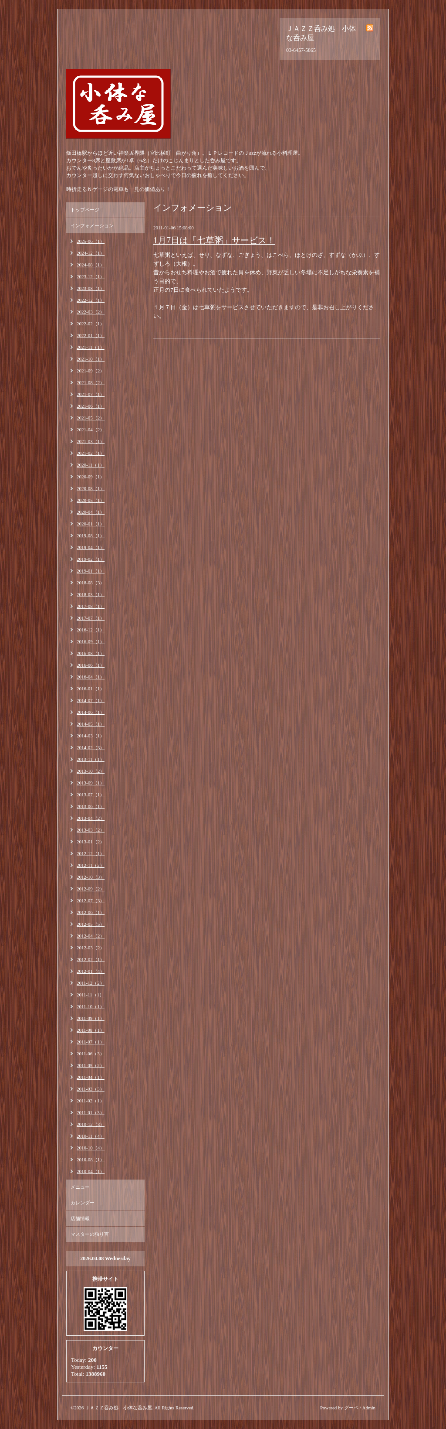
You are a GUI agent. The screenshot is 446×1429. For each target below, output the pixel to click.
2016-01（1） (91, 688)
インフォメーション (92, 225)
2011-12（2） (91, 983)
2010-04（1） (91, 1171)
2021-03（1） (91, 441)
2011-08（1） (91, 1030)
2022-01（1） (91, 335)
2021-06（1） (91, 406)
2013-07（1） (91, 794)
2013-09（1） (91, 782)
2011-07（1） (91, 1041)
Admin (368, 1407)
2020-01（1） (91, 523)
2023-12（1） (91, 276)
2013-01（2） (91, 841)
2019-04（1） (91, 547)
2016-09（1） (91, 641)
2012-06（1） (91, 912)
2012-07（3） (91, 900)
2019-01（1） (91, 570)
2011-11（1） (90, 994)
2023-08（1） (91, 288)
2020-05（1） (91, 500)
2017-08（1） (91, 606)
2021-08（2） (91, 382)
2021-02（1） (91, 453)
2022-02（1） (91, 323)
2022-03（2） (91, 311)
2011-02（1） (91, 1100)
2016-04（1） (91, 676)
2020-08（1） (91, 488)
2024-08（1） (91, 264)
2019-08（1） (91, 535)
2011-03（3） (91, 1088)
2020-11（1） (91, 464)
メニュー (80, 1187)
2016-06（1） (91, 665)
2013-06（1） (91, 806)
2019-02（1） (91, 559)
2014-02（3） (91, 747)
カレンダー (83, 1202)
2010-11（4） (91, 1136)
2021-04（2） (91, 429)
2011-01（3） (91, 1112)
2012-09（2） (91, 888)
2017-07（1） (91, 618)
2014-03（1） (91, 735)
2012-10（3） (91, 877)
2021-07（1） (91, 394)
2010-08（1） (91, 1159)
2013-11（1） (91, 759)
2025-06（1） (91, 241)
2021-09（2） (91, 370)
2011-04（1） (91, 1077)
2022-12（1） (91, 300)
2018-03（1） (91, 594)
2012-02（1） (91, 959)
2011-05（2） (91, 1065)
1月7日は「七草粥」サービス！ (214, 240)
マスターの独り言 (90, 1234)
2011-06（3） (91, 1053)
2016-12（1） (91, 629)
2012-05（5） (91, 924)
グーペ (351, 1407)
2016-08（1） (91, 653)
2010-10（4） (91, 1147)
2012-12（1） (91, 853)
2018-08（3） (91, 582)
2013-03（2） (91, 829)
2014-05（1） (91, 723)
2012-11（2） (91, 865)
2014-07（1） (91, 700)
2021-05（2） (91, 417)
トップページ (85, 209)
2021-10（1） (91, 359)
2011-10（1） (91, 1006)
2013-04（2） (91, 818)
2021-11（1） (91, 347)
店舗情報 (80, 1218)
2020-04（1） (91, 512)
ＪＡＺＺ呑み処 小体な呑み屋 (118, 1407)
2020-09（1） (91, 476)
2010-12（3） (91, 1124)
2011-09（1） (91, 1018)
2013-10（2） (91, 771)
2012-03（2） (91, 947)
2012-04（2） (91, 935)
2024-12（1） (91, 253)
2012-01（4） (91, 971)
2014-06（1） (91, 712)
